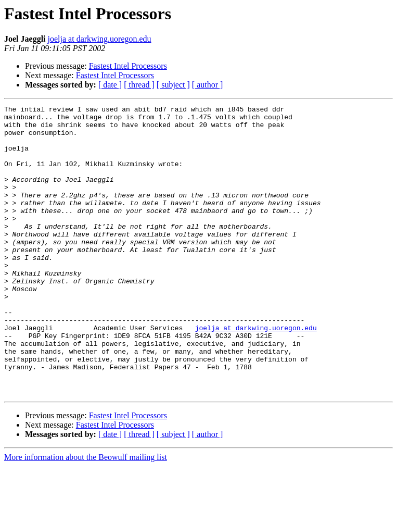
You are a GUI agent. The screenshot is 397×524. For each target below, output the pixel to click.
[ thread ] (139, 84)
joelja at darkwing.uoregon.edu (99, 38)
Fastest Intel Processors (128, 65)
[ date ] (110, 84)
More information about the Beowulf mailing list (85, 514)
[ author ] (207, 84)
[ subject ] (173, 84)
